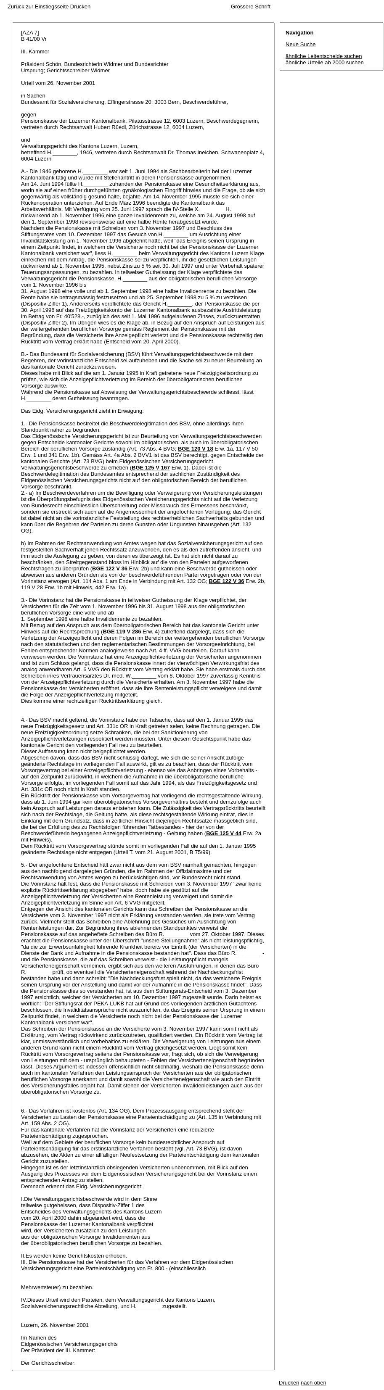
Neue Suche (301, 44)
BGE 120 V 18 (195, 449)
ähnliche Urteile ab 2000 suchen (325, 62)
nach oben (313, 1382)
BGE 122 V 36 (109, 568)
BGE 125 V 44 (223, 833)
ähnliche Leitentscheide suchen (324, 56)
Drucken (80, 6)
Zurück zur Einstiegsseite (38, 6)
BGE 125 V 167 (151, 467)
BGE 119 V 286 (122, 631)
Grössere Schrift (250, 6)
